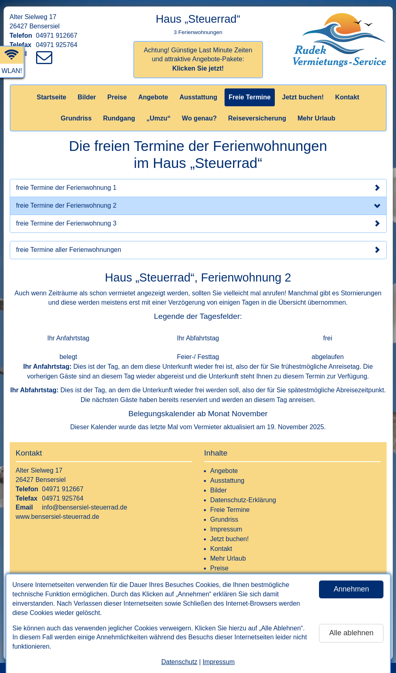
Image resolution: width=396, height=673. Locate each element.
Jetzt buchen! (303, 97)
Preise (117, 97)
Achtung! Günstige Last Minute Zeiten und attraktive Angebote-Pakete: (198, 59)
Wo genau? (199, 118)
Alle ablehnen (351, 633)
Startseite (51, 97)
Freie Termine (250, 97)
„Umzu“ (158, 118)
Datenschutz (179, 661)
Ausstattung (198, 97)
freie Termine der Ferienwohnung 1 (198, 188)
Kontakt (347, 97)
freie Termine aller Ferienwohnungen (198, 250)
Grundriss (76, 118)
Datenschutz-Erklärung (243, 500)
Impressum (219, 661)
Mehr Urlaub (316, 118)
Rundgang (119, 118)
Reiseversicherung (257, 118)
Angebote (153, 97)
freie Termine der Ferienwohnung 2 (198, 206)
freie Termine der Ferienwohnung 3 (198, 223)
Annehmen (351, 589)
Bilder (86, 97)
